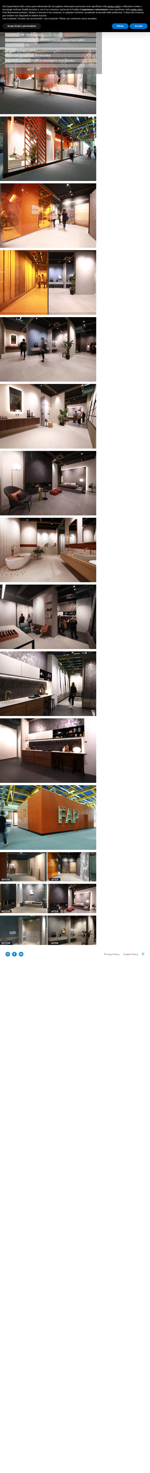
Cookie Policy (129, 1464)
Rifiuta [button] (120, 26)
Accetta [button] (139, 26)
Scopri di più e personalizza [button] (21, 26)
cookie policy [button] (136, 9)
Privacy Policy (111, 1464)
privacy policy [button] (114, 6)
